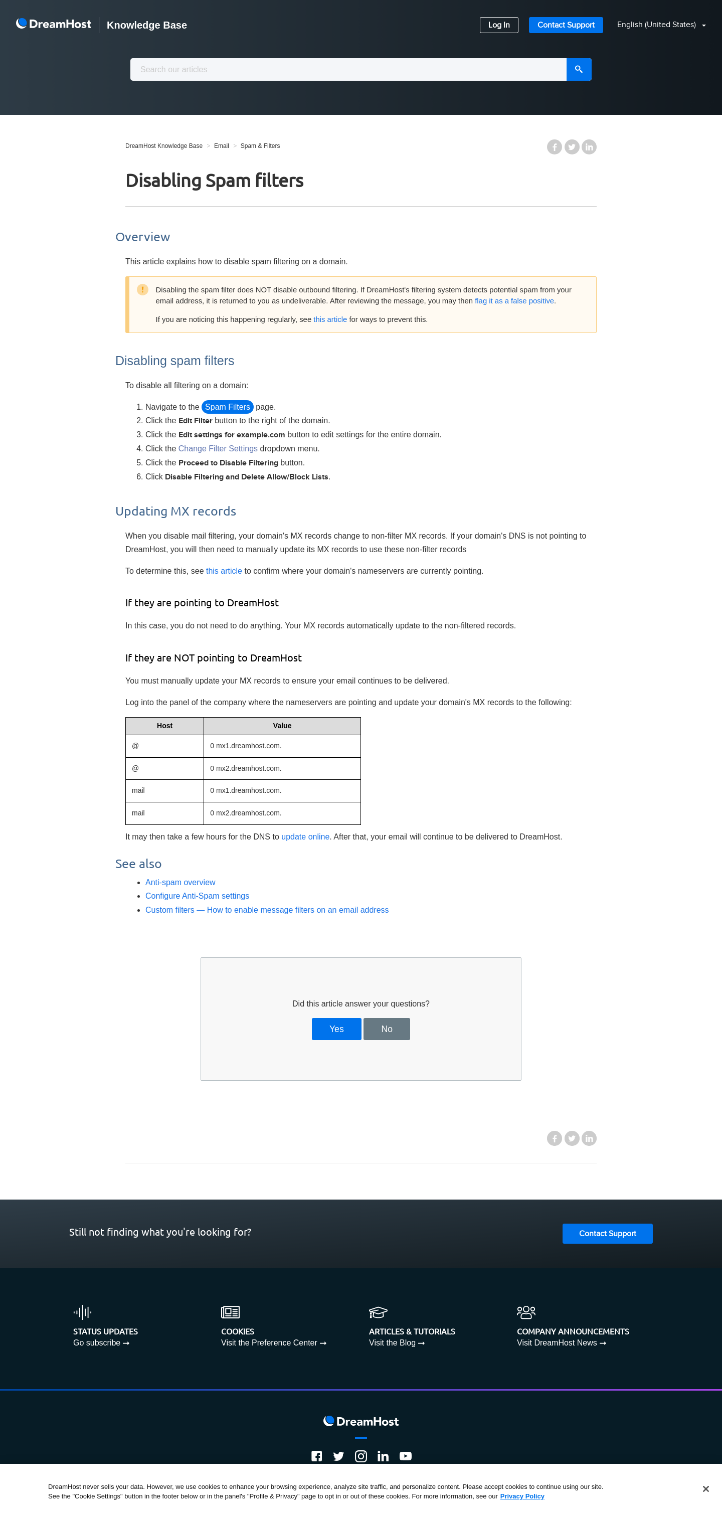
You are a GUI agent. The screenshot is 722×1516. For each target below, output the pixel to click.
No (387, 1029)
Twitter (572, 146)
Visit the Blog (392, 1342)
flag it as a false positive (514, 301)
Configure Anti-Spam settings (197, 896)
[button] (655, 25)
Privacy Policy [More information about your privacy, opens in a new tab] (522, 1496)
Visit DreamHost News (557, 1342)
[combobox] (361, 69)
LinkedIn (589, 146)
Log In (499, 25)
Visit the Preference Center (269, 1342)
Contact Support (566, 25)
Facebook (554, 146)
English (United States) (657, 25)
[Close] (706, 1489)
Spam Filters (227, 407)
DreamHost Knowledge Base (164, 145)
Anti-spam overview (180, 882)
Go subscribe (96, 1342)
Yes (336, 1029)
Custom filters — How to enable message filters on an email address (267, 910)
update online (305, 836)
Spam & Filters (260, 145)
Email (221, 145)
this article (330, 319)
